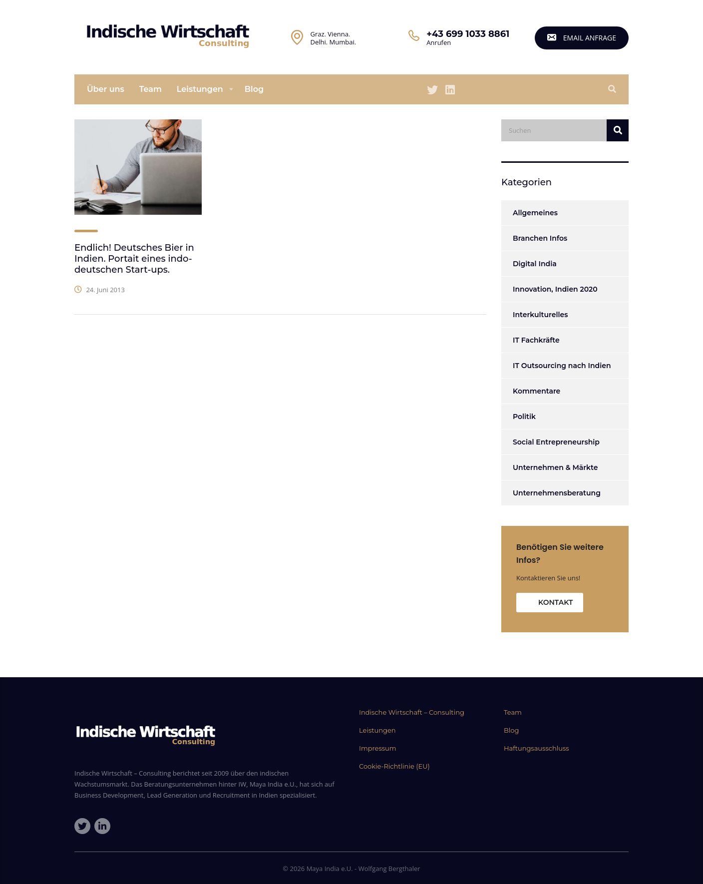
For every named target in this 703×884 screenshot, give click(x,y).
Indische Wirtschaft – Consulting (411, 712)
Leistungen (200, 89)
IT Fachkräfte (536, 340)
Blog (254, 89)
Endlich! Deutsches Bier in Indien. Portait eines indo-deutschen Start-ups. (134, 258)
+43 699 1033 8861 (467, 33)
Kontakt (555, 602)
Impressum (377, 748)
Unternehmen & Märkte (555, 467)
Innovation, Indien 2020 (555, 289)
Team (150, 89)
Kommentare (536, 391)
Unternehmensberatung (557, 492)
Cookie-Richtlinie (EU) (394, 766)
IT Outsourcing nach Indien (562, 365)
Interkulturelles (540, 314)
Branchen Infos (540, 238)
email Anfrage (581, 37)
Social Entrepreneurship (556, 442)
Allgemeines (535, 212)
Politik (524, 416)
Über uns (105, 89)
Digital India (535, 263)
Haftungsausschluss (536, 748)
